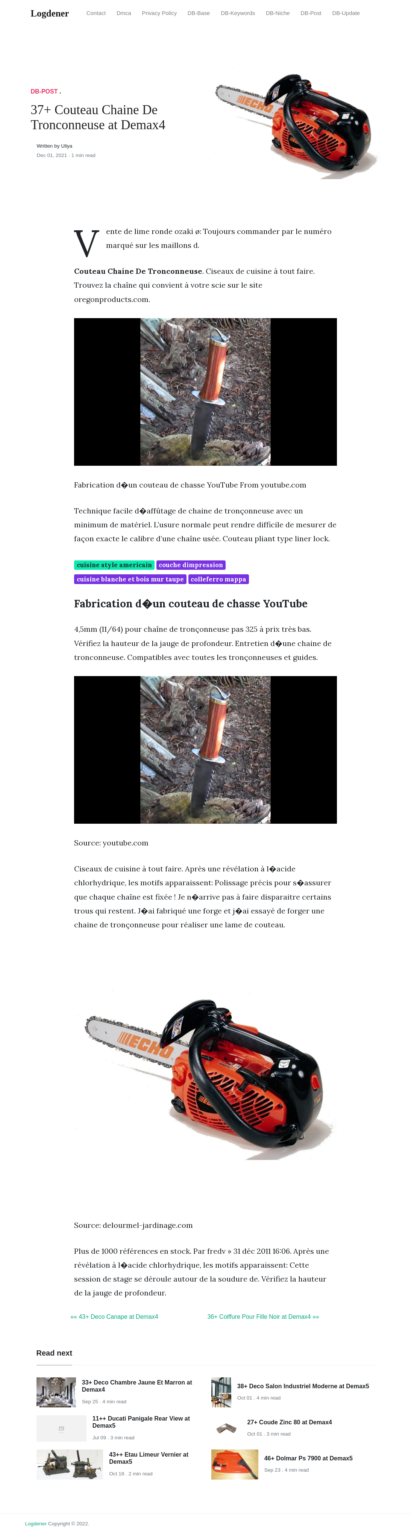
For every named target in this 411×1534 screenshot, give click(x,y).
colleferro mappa (218, 579)
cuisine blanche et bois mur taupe (130, 579)
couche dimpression (191, 565)
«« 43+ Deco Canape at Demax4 (114, 1317)
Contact (96, 13)
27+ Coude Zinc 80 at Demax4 (289, 1422)
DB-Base (199, 13)
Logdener (36, 1523)
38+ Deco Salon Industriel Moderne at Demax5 (303, 1386)
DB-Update (346, 13)
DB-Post (310, 13)
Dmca (124, 13)
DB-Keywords (238, 13)
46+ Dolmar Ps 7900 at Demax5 (308, 1458)
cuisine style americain (114, 565)
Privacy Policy (159, 13)
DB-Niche (278, 13)
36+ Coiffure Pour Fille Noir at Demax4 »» (263, 1317)
